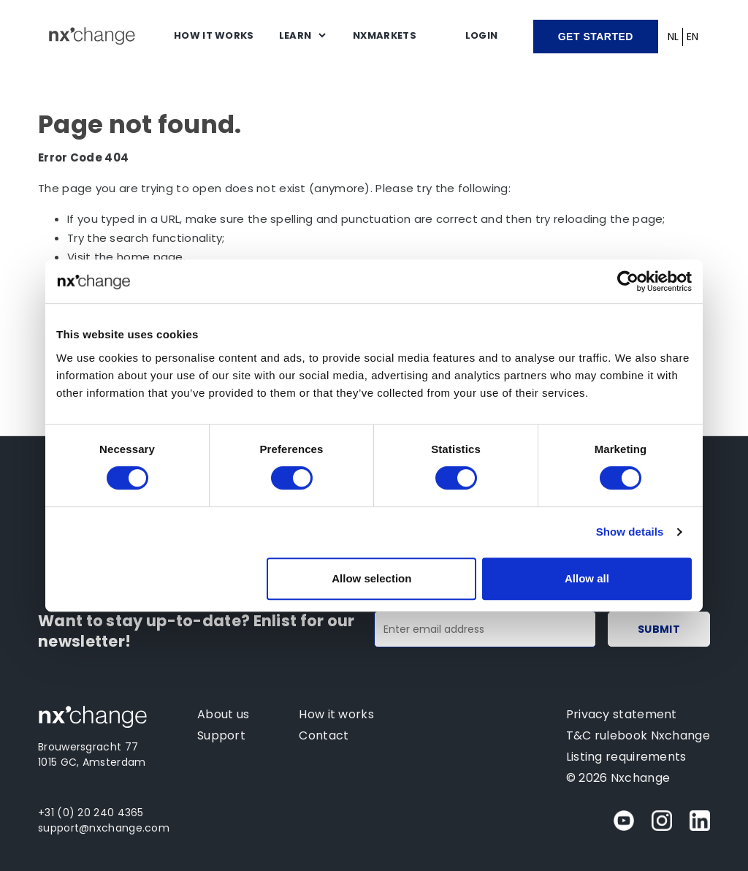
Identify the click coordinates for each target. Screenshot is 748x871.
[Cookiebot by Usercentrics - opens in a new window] (628, 281)
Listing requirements (626, 756)
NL (673, 36)
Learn (295, 35)
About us (223, 714)
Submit (659, 629)
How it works (214, 35)
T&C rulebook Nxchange (638, 735)
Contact (323, 735)
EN (693, 36)
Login (481, 35)
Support (221, 735)
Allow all (587, 578)
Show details (630, 531)
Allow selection (371, 578)
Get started (595, 36)
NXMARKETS (384, 35)
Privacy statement (621, 714)
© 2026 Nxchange (618, 777)
